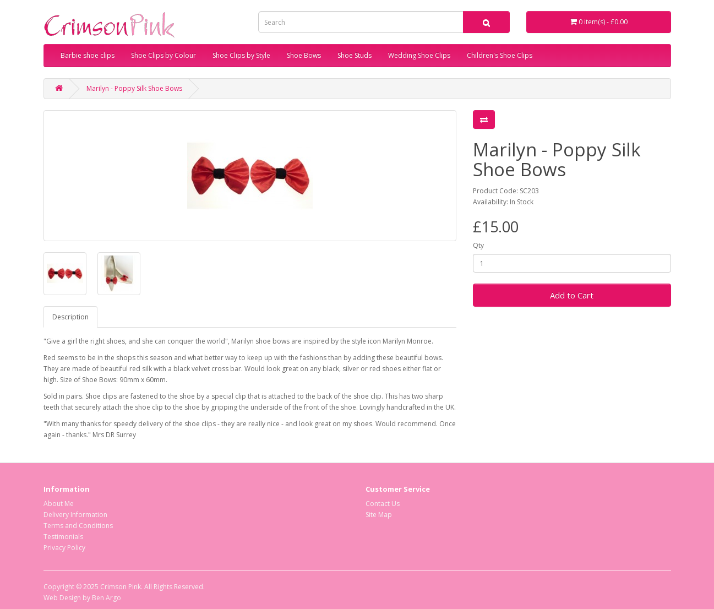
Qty (478, 245)
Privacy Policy (64, 547)
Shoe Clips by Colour (163, 55)
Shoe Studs (354, 55)
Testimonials (63, 536)
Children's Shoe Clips (499, 55)
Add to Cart (571, 295)
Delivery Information (75, 514)
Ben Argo (106, 597)
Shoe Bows (304, 55)
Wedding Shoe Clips (419, 55)
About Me (58, 503)
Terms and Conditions (78, 525)
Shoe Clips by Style (241, 55)
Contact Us (383, 503)
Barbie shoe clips (88, 55)
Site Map (379, 514)
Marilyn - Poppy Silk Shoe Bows (134, 88)
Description (70, 317)
